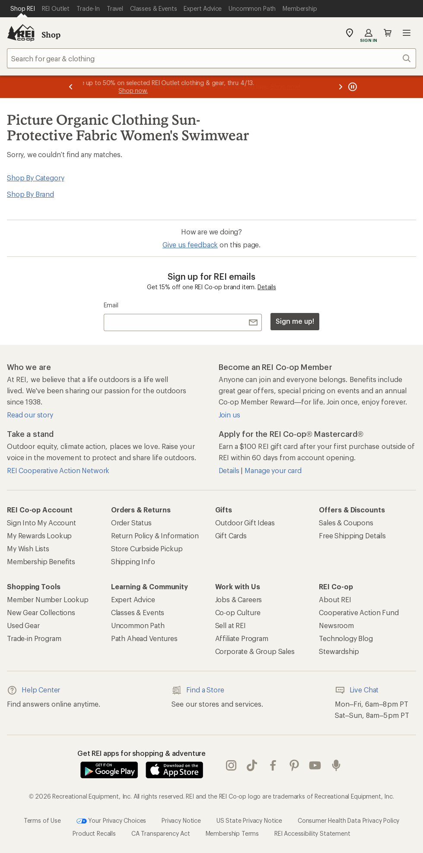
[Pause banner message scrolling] (352, 87)
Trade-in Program (34, 638)
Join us (229, 415)
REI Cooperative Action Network (58, 470)
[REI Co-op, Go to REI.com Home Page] (21, 32)
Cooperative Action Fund (358, 612)
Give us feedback (190, 244)
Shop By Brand (30, 194)
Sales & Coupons (346, 522)
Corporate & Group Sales (255, 651)
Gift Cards (231, 535)
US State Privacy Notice (249, 820)
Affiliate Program (241, 638)
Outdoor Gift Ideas (245, 522)
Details (267, 287)
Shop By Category (35, 178)
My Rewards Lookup (39, 535)
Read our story (30, 415)
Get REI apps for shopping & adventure (141, 753)
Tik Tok (252, 765)
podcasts (336, 765)
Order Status (131, 522)
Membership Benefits (41, 561)
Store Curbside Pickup (147, 548)
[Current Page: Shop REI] (22, 8)
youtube (315, 765)
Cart (387, 33)
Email (111, 305)
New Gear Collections (41, 612)
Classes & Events (137, 612)
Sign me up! (295, 321)
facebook (273, 765)
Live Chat (357, 690)
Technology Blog (346, 638)
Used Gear (23, 625)
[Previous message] (71, 87)
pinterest (294, 765)
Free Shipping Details (352, 535)
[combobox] (211, 58)
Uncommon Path (138, 625)
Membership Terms (232, 833)
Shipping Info (133, 561)
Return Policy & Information (155, 535)
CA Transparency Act (160, 833)
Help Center (33, 690)
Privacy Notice (181, 820)
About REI (335, 599)
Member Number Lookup (48, 599)
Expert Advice (133, 599)
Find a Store (198, 690)
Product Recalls (94, 833)
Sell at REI (230, 625)
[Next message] (340, 87)
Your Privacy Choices (111, 821)
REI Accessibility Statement (312, 833)
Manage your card (273, 470)
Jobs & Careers (238, 599)
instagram (231, 765)
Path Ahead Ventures (144, 638)
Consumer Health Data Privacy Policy (348, 820)
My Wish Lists (28, 548)
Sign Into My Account (41, 522)
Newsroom (336, 625)
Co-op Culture (238, 612)
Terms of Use (42, 820)
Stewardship (339, 651)
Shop (50, 34)
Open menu (406, 33)
